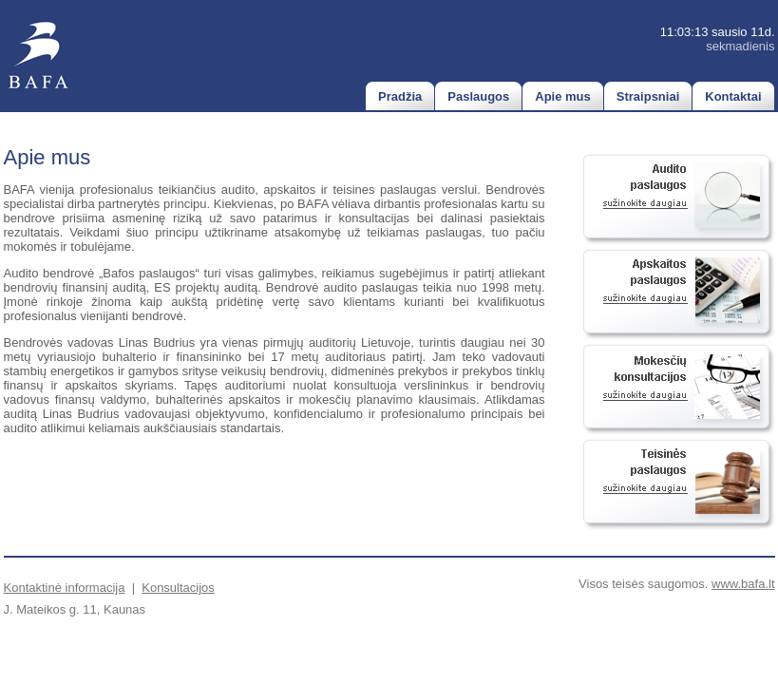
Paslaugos (478, 96)
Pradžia (400, 96)
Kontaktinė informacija (64, 587)
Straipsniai (648, 96)
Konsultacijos (178, 587)
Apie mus (563, 96)
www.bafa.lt (743, 584)
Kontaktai (733, 96)
